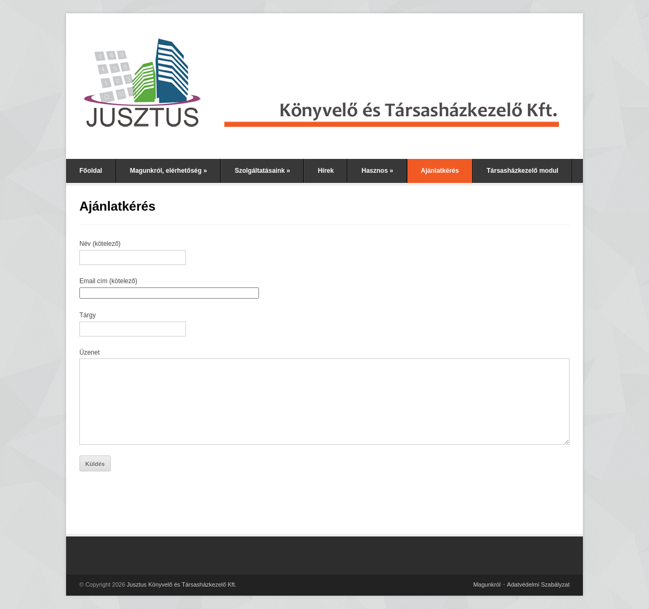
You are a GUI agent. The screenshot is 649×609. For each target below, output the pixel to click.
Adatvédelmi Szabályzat (538, 584)
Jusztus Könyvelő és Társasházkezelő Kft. (182, 584)
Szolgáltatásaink (262, 170)
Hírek (326, 170)
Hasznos (377, 170)
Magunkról (486, 584)
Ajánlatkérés (440, 170)
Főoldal (90, 170)
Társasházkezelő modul (522, 170)
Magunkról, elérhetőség (168, 170)
